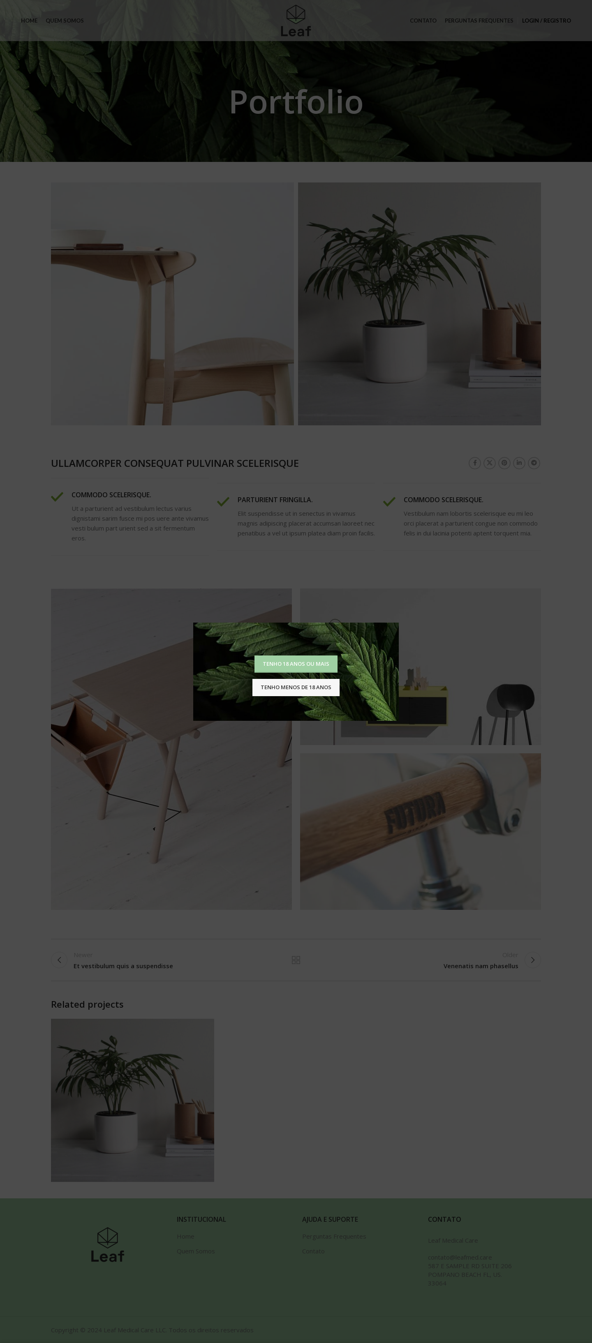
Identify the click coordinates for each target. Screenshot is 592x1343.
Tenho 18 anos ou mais (296, 663)
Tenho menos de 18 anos (296, 687)
